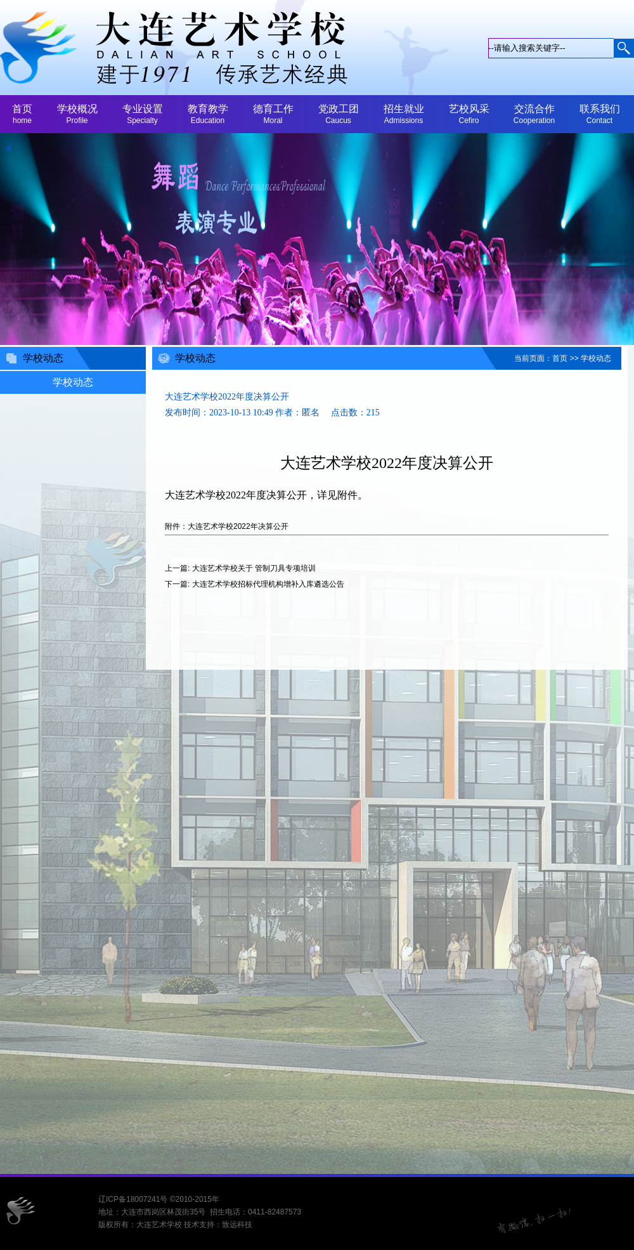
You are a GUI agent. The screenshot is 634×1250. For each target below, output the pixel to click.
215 (373, 412)
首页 (559, 358)
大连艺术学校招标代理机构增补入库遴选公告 (268, 584)
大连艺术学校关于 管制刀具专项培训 (254, 568)
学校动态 (596, 358)
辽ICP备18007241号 (132, 1199)
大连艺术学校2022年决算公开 (238, 526)
